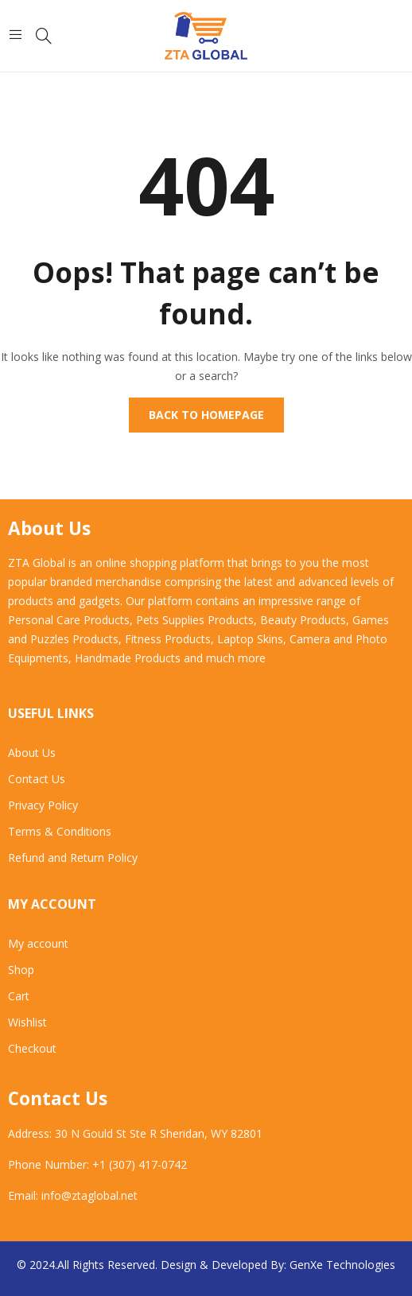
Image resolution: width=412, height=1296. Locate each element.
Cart (18, 995)
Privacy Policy (43, 805)
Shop (21, 969)
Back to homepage (206, 414)
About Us (32, 752)
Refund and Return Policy (73, 857)
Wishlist (27, 1022)
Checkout (32, 1048)
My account (38, 943)
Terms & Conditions (59, 831)
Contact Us (36, 778)
